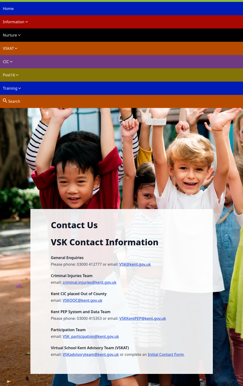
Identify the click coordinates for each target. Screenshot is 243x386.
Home (8, 8)
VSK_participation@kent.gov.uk (91, 336)
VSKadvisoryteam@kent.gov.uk (91, 354)
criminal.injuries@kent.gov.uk (90, 282)
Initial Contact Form (166, 354)
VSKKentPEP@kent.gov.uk (142, 318)
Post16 (11, 75)
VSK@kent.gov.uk (135, 264)
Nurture (12, 35)
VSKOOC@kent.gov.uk (82, 300)
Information (15, 21)
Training (12, 88)
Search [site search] (11, 101)
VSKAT (10, 48)
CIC (8, 61)
